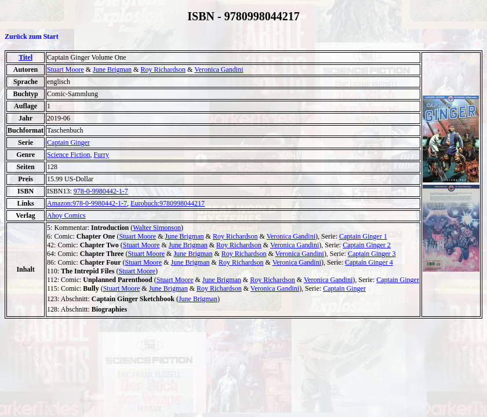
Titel (25, 57)
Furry (101, 155)
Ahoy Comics (66, 215)
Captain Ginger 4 (369, 262)
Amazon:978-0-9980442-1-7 (87, 203)
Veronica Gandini (218, 69)
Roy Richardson (163, 69)
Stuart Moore (65, 69)
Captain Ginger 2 (367, 245)
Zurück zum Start (32, 36)
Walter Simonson (157, 228)
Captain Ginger (68, 142)
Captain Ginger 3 (372, 254)
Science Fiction (68, 155)
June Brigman (112, 69)
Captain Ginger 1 (363, 236)
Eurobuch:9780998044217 (167, 203)
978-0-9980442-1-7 (101, 191)
